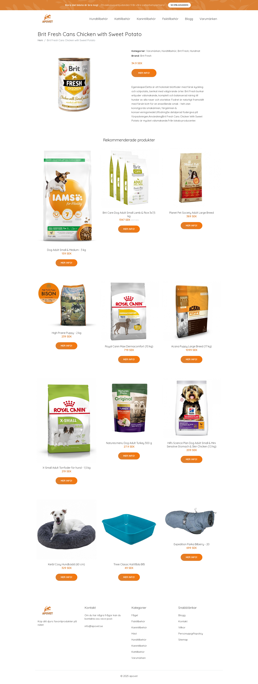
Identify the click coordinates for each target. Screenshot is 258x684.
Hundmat (195, 53)
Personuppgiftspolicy (190, 635)
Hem (40, 42)
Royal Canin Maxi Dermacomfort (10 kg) (129, 348)
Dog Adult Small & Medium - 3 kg (66, 252)
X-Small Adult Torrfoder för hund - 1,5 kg (66, 470)
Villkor (181, 629)
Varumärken (208, 20)
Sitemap (183, 642)
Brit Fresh (183, 53)
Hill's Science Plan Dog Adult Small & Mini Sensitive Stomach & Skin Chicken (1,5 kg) (191, 447)
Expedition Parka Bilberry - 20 (191, 546)
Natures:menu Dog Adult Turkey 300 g (129, 445)
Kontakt (182, 623)
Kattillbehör (122, 20)
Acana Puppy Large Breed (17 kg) (191, 348)
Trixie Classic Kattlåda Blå (129, 566)
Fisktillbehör (170, 20)
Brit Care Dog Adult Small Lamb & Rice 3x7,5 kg (129, 216)
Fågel (134, 617)
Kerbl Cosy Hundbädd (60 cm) (66, 566)
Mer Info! (144, 75)
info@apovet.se (94, 628)
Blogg (189, 20)
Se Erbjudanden (179, 5)
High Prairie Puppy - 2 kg (66, 335)
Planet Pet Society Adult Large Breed (191, 215)
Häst (134, 635)
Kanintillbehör (146, 20)
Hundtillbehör (98, 20)
